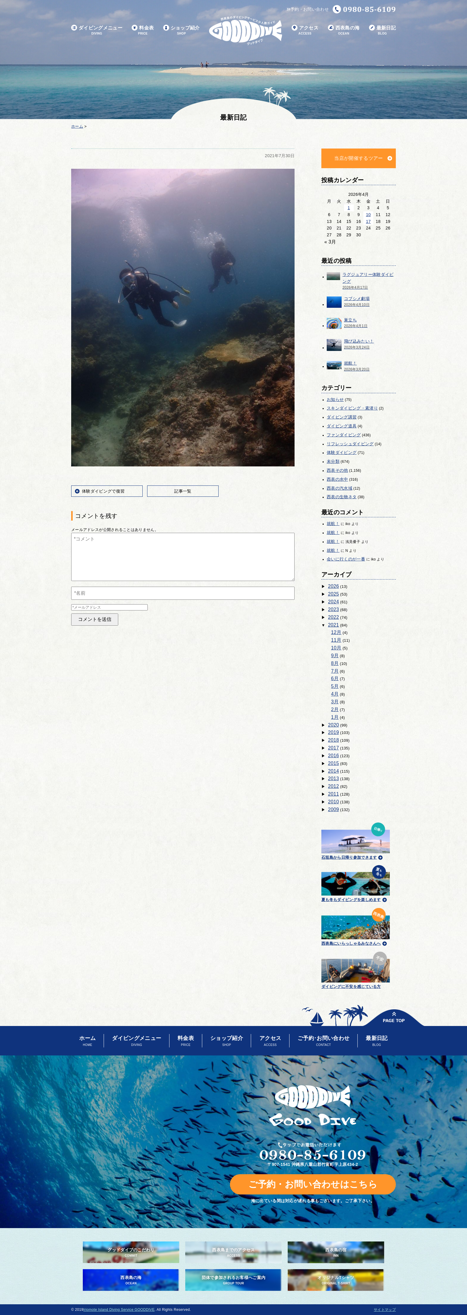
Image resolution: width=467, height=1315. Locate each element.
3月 (335, 701)
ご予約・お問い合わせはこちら (312, 1184)
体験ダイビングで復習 (103, 491)
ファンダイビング (344, 434)
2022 (333, 617)
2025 (333, 593)
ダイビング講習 (342, 417)
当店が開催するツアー (358, 158)
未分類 (333, 461)
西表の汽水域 (339, 488)
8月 (335, 663)
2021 (333, 624)
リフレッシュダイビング (350, 443)
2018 (333, 740)
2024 (333, 601)
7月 (335, 671)
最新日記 (382, 30)
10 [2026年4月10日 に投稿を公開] (368, 214)
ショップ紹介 (181, 30)
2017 (333, 747)
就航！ (333, 523)
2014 (333, 771)
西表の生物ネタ (342, 496)
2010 (333, 801)
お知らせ (335, 399)
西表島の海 (344, 30)
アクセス (305, 30)
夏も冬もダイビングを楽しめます (355, 882)
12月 (336, 632)
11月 (336, 640)
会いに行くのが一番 (346, 559)
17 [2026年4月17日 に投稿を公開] (368, 221)
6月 (335, 678)
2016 (333, 755)
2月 (335, 709)
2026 (333, 586)
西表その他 (337, 470)
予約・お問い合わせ (308, 9)
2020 (333, 724)
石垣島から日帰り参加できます (355, 840)
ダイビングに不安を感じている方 (355, 969)
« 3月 (330, 241)
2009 (333, 809)
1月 (335, 717)
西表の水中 (337, 479)
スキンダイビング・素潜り (352, 408)
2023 (333, 609)
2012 (333, 786)
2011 (333, 794)
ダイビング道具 (342, 426)
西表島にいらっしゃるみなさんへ (355, 926)
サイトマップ (385, 1310)
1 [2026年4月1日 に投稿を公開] (349, 207)
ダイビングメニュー (96, 30)
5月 (335, 686)
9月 (335, 655)
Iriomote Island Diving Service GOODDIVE (119, 1310)
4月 (335, 693)
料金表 (143, 30)
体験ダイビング (342, 452)
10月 (336, 647)
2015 (333, 763)
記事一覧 (182, 491)
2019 (333, 732)
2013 (333, 778)
